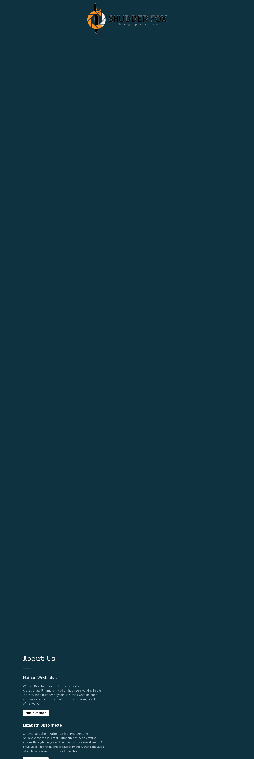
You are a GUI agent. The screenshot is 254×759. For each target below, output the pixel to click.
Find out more (36, 713)
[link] (127, 4)
